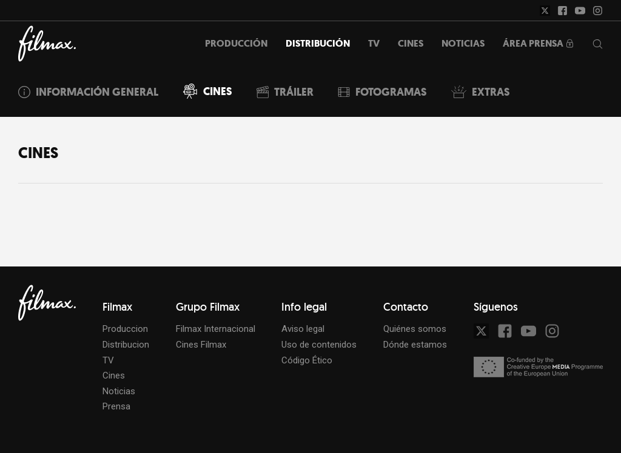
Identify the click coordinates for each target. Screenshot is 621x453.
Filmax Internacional (215, 328)
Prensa (116, 406)
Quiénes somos (414, 328)
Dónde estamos (415, 344)
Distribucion (125, 344)
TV (108, 360)
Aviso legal (302, 328)
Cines (113, 375)
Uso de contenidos (319, 344)
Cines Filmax (201, 344)
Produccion (125, 328)
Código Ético (306, 360)
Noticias (118, 391)
